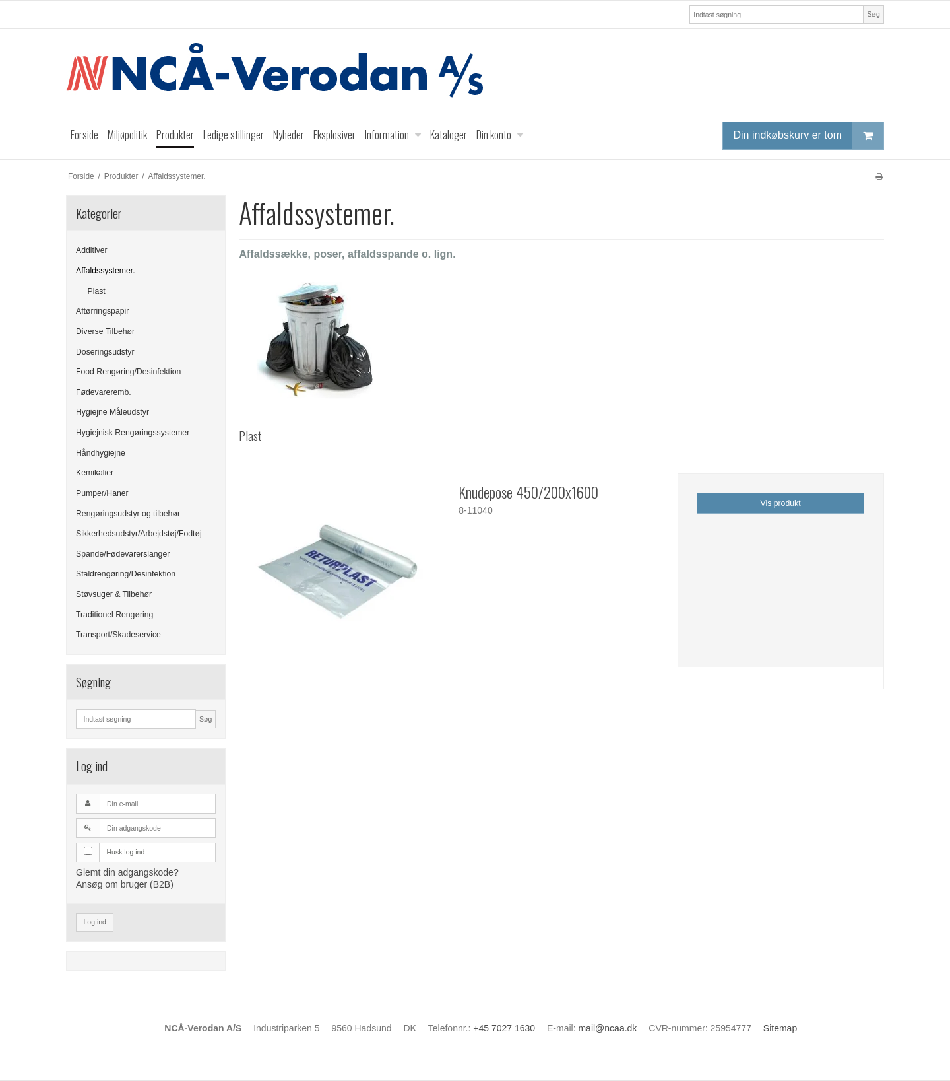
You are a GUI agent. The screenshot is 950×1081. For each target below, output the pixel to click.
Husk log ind (126, 852)
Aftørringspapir (102, 311)
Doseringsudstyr (105, 352)
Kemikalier (94, 472)
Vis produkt (781, 503)
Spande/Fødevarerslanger (123, 554)
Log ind (95, 922)
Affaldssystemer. (105, 270)
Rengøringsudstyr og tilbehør (128, 513)
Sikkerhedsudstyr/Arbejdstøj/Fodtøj (139, 533)
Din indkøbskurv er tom (809, 135)
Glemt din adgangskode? (127, 872)
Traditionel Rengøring (114, 614)
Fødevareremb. (103, 392)
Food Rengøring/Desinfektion (128, 371)
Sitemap (780, 1028)
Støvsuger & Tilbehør (114, 594)
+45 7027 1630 (504, 1028)
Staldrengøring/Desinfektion (125, 573)
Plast (97, 291)
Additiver (92, 250)
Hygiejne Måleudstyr (112, 412)
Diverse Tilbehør (105, 331)
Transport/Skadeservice (118, 634)
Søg (873, 14)
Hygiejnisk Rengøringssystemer (132, 432)
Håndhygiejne (100, 453)
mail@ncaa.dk (607, 1028)
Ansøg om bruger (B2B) (125, 884)
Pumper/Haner (102, 493)
